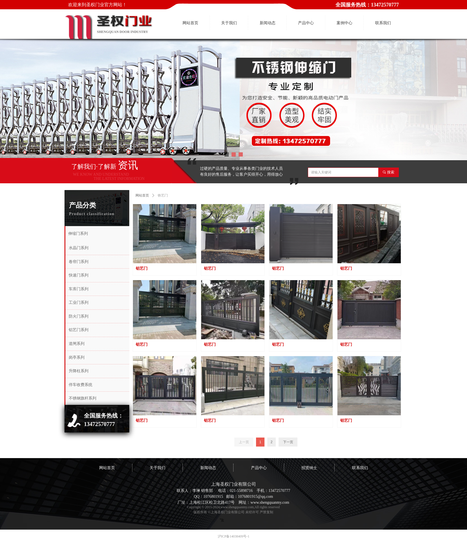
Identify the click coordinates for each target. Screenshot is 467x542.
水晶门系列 (78, 248)
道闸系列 (76, 344)
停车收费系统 (80, 385)
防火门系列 (78, 316)
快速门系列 (78, 275)
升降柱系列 (78, 371)
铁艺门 (163, 195)
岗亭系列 (76, 357)
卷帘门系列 (78, 262)
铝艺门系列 (78, 330)
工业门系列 (78, 302)
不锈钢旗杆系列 (82, 398)
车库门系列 (78, 289)
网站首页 (142, 195)
